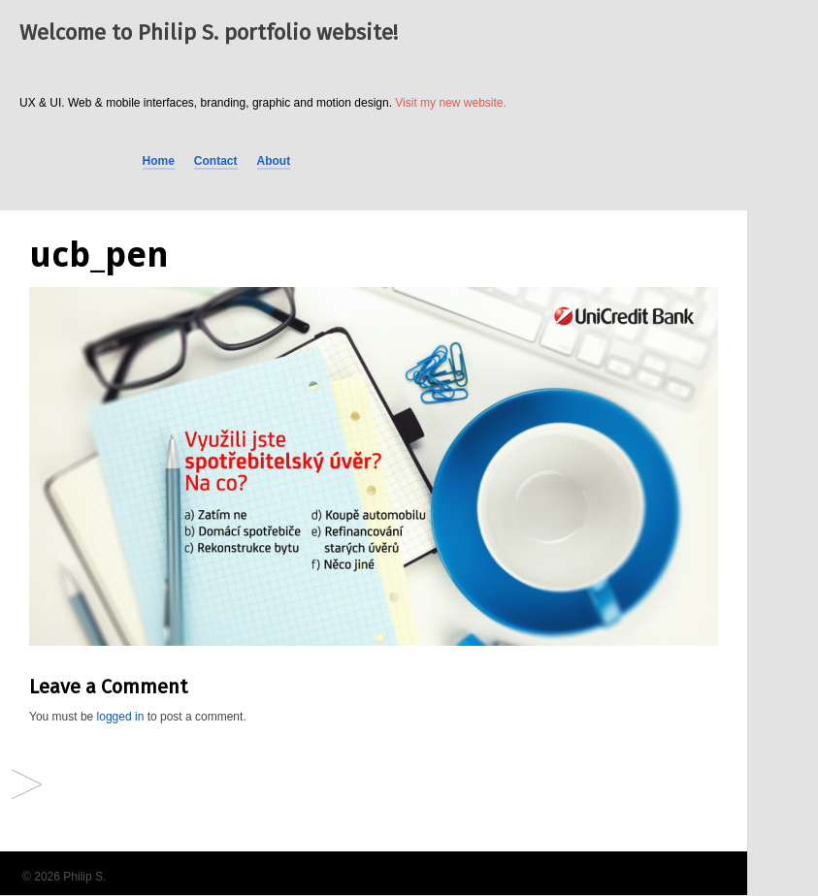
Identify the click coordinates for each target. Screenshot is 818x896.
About (274, 161)
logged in (121, 716)
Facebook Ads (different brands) (27, 786)
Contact (216, 161)
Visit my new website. (451, 103)
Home (159, 161)
